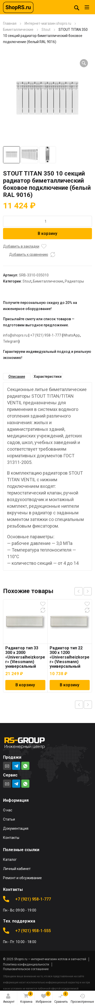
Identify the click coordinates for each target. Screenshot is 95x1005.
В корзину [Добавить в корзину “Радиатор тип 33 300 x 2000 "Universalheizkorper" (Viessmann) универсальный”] (25, 684)
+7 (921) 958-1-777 (45, 335)
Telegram (10, 341)
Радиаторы (74, 281)
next (88, 591)
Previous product (79, 705)
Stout (46, 30)
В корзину (47, 233)
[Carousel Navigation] (83, 591)
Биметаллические (18, 30)
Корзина (26, 997)
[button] (84, 63)
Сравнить (61, 997)
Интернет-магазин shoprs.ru (48, 23)
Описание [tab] (16, 376)
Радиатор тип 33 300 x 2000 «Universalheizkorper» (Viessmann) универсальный (25, 657)
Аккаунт (8, 998)
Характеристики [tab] (48, 376)
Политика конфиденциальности (26, 964)
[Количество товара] (47, 221)
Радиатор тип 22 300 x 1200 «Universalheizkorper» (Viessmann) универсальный (69, 657)
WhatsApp (71, 335)
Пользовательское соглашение (26, 969)
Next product (88, 705)
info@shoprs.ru (15, 335)
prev (78, 591)
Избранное (43, 997)
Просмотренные (82, 998)
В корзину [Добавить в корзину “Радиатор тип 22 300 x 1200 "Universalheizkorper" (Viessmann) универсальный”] (69, 684)
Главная (9, 23)
